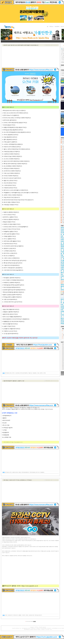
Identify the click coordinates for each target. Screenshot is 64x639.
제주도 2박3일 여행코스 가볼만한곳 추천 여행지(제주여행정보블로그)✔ (38, 30)
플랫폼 (20, 615)
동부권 (41, 373)
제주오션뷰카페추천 (24, 373)
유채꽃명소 (42, 472)
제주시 (13, 373)
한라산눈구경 (31, 615)
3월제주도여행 (15, 472)
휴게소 (27, 615)
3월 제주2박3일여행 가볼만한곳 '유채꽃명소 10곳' (13, 380)
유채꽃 (19, 472)
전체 (63, 72)
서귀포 (38, 373)
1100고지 (23, 615)
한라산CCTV (10, 615)
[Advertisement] (30, 57)
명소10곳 (38, 472)
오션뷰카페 (17, 373)
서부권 (44, 373)
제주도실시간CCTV (38, 615)
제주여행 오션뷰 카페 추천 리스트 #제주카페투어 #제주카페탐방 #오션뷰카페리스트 (20, 45)
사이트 (6, 615)
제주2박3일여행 (33, 472)
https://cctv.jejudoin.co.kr (29, 586)
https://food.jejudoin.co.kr (16, 442)
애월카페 (34, 373)
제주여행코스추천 (8, 373)
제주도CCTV (15, 615)
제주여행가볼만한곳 (25, 472)
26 (62, 338)
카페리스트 (30, 373)
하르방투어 (57, 26)
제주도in (51, 26)
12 (62, 335)
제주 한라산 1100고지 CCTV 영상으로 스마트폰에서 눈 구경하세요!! (17, 480)
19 (62, 336)
